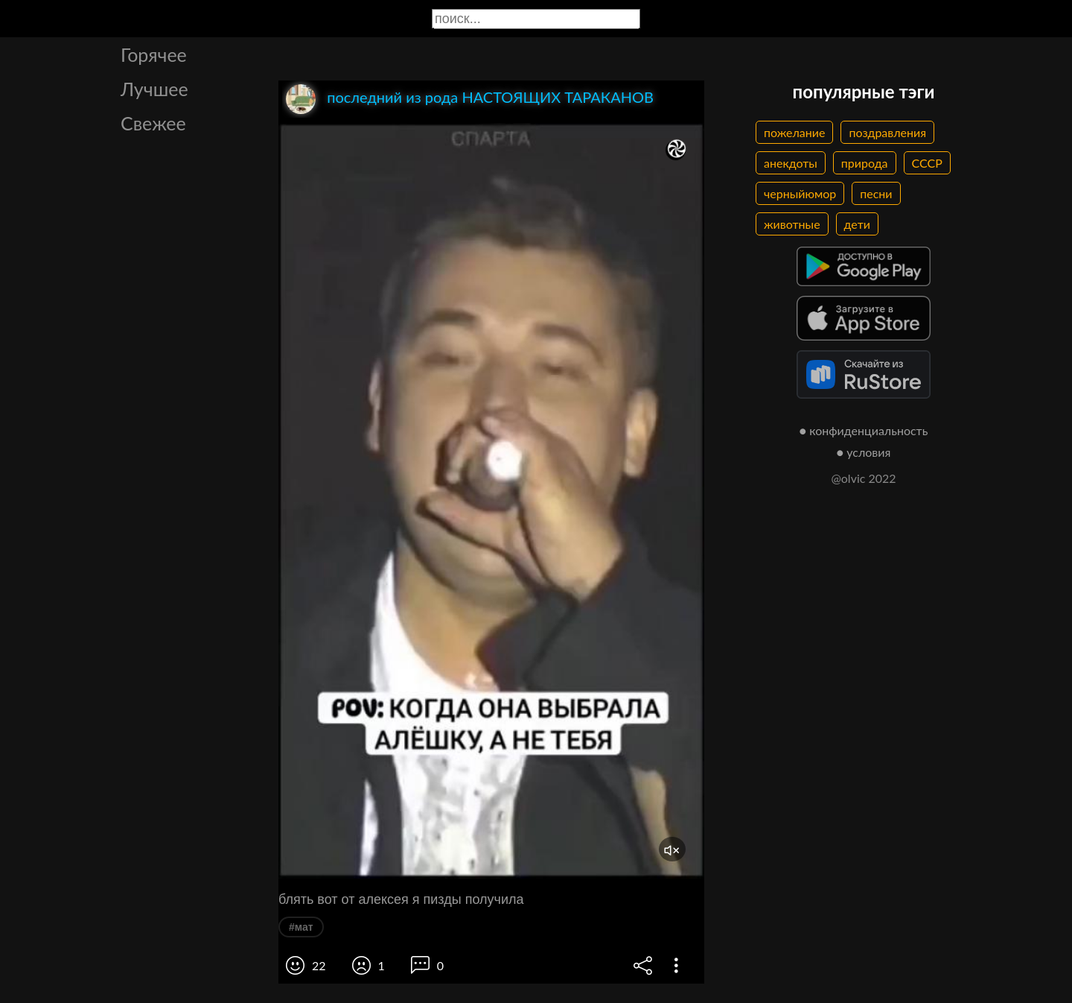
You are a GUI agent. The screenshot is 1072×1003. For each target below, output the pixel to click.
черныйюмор (800, 193)
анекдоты (790, 163)
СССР (927, 163)
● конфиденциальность (864, 430)
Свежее (153, 123)
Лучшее (154, 88)
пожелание (794, 132)
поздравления (887, 132)
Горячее (154, 54)
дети (857, 224)
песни (876, 193)
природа (864, 163)
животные (792, 224)
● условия (864, 452)
